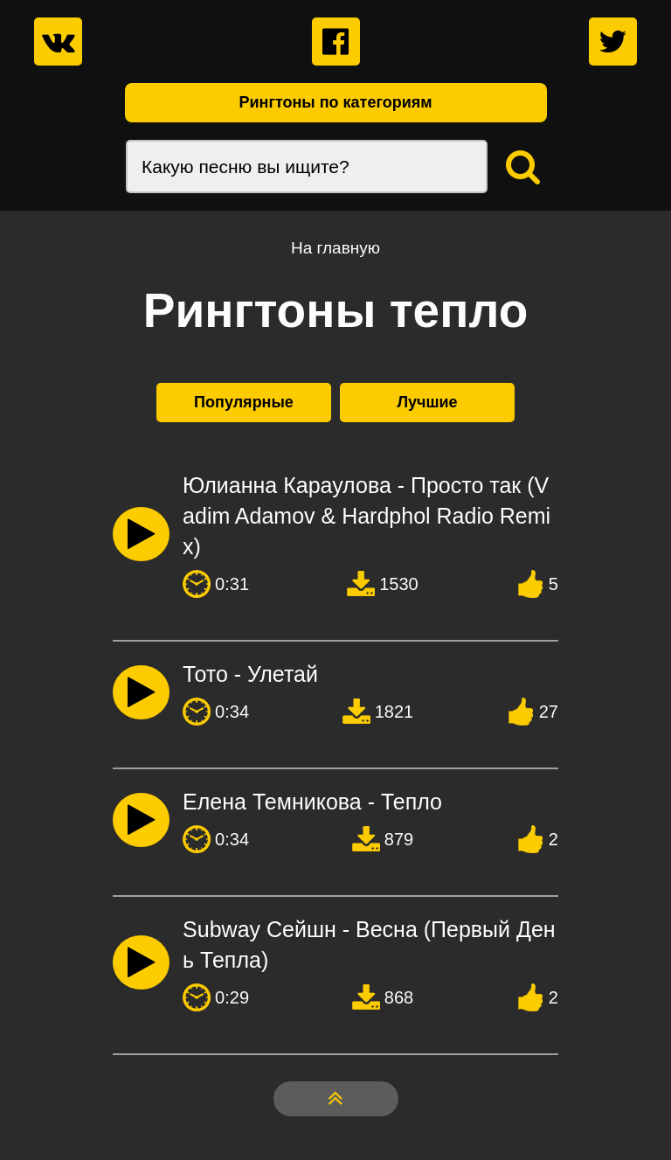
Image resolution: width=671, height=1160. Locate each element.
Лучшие (427, 402)
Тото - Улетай (250, 674)
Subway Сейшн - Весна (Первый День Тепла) (369, 944)
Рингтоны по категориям (335, 102)
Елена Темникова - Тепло (312, 801)
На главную (335, 248)
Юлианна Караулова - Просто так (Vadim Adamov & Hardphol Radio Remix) (366, 516)
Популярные (244, 402)
